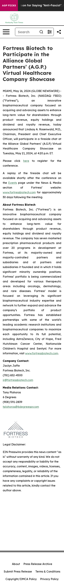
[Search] (26, 32)
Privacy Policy (49, 579)
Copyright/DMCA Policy (21, 579)
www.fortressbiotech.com (19, 192)
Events (12, 182)
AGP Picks (9, 5)
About (16, 564)
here (26, 161)
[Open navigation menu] (6, 31)
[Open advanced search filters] (49, 32)
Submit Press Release (18, 571)
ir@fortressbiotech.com (18, 380)
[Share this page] (58, 31)
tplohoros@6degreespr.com (21, 406)
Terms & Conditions (47, 571)
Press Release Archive (37, 564)
